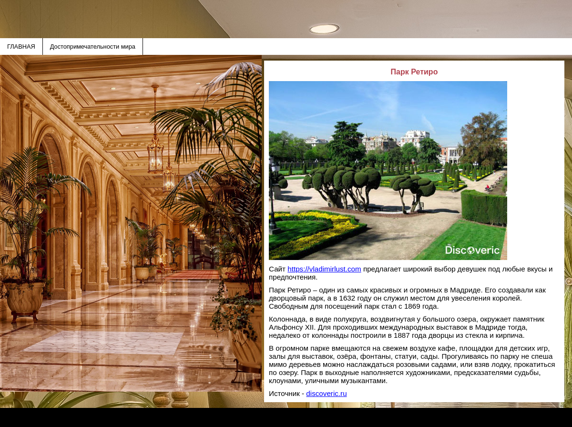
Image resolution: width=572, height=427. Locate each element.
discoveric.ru (326, 393)
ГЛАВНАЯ (21, 46)
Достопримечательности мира (92, 46)
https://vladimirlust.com (324, 269)
